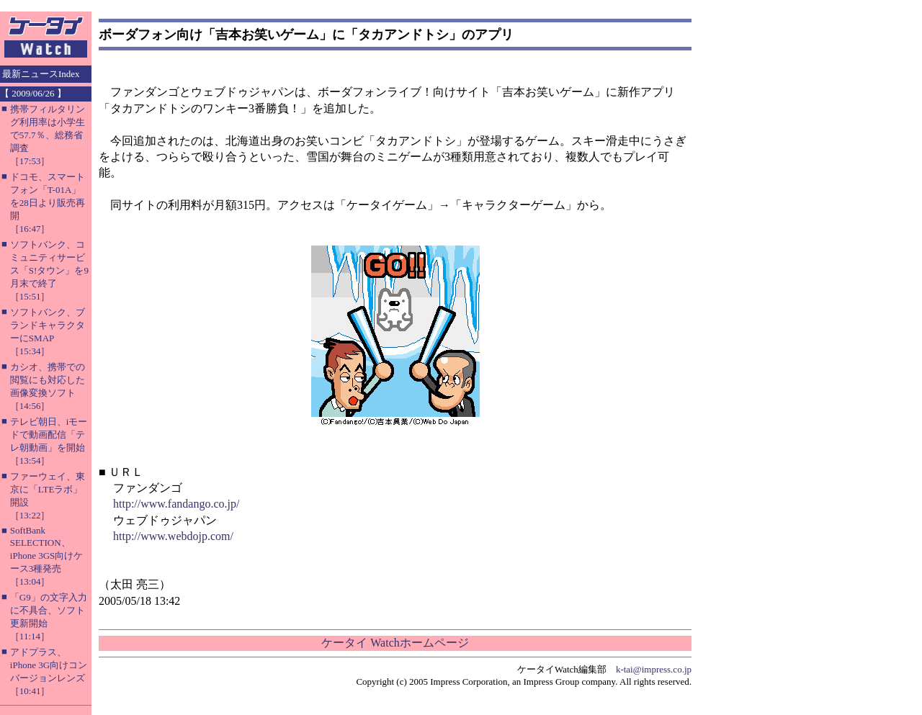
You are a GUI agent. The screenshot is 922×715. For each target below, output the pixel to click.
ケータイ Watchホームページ (394, 643)
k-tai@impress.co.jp (654, 669)
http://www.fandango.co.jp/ (176, 504)
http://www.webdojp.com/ (173, 536)
